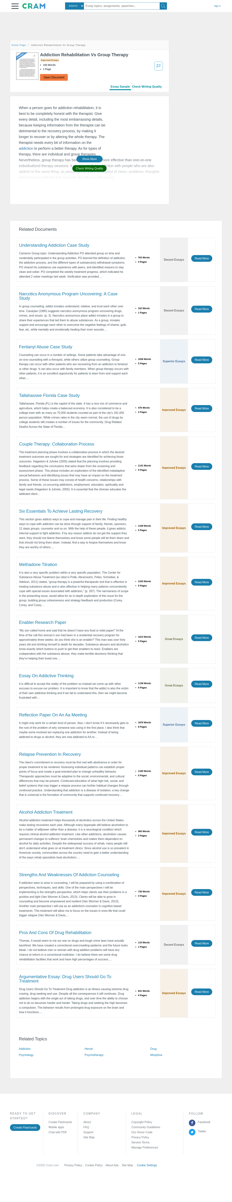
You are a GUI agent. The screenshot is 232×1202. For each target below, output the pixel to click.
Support (88, 1132)
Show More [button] (89, 159)
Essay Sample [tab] (120, 86)
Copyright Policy (141, 1122)
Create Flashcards (25, 1127)
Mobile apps (56, 1127)
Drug (153, 1048)
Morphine (156, 1055)
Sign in (217, 6)
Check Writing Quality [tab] (147, 86)
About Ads (113, 1165)
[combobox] (74, 6)
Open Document (54, 77)
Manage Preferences (144, 1147)
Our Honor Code (141, 1132)
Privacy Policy (140, 1137)
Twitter (201, 1131)
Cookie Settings (147, 1165)
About (87, 1122)
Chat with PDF (58, 1132)
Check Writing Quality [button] (89, 168)
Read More (202, 258)
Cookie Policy (95, 1165)
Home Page (19, 45)
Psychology (26, 1055)
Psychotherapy (94, 1055)
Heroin (89, 1048)
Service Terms (140, 1142)
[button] (15, 6)
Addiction (25, 1048)
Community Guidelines (145, 1127)
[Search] (163, 6)
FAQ (86, 1127)
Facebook (203, 1122)
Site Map (89, 1137)
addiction (26, 148)
